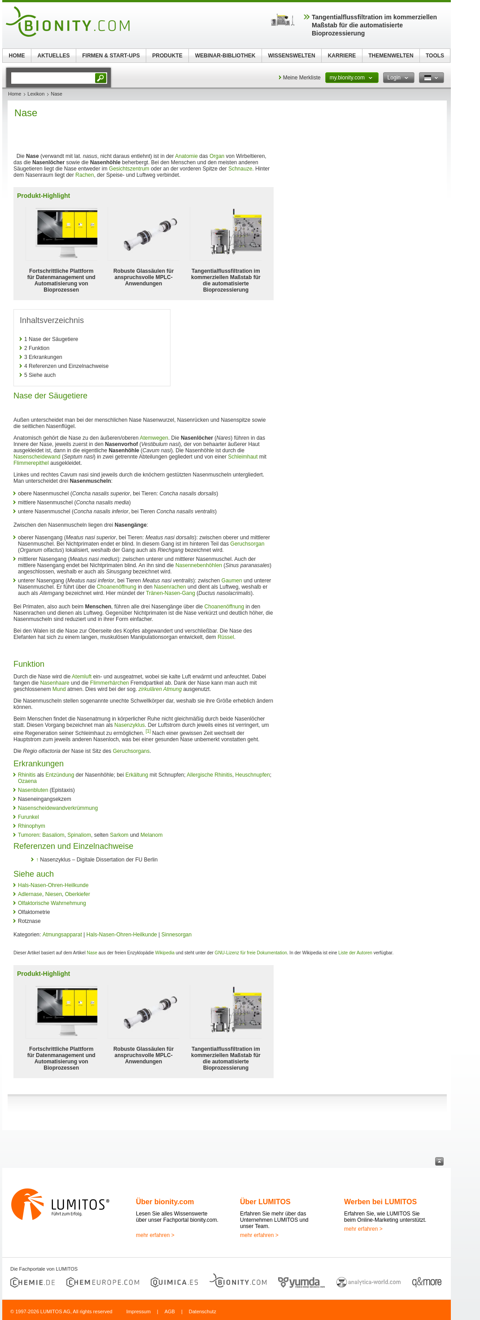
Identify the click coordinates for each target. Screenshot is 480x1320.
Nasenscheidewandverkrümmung (58, 808)
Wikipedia (165, 952)
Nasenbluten (33, 790)
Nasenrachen (170, 587)
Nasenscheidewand (37, 457)
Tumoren (28, 835)
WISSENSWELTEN (291, 55)
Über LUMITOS (265, 1202)
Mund (59, 689)
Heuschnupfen (252, 775)
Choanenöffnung (116, 587)
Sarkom (119, 835)
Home (14, 93)
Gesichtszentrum (129, 169)
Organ (216, 156)
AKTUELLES (54, 55)
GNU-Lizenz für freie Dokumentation (251, 952)
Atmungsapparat (62, 934)
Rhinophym (31, 826)
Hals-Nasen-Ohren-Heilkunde (53, 885)
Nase (92, 952)
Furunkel (28, 817)
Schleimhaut (242, 457)
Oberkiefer (77, 894)
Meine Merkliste (302, 77)
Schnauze (240, 169)
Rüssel (226, 637)
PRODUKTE (167, 55)
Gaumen (232, 580)
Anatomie (186, 156)
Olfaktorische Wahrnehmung (52, 903)
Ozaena (27, 781)
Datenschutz (202, 1311)
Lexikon (35, 93)
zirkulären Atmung (160, 689)
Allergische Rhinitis (209, 775)
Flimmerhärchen (109, 683)
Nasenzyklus (129, 725)
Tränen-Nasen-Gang (170, 593)
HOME (17, 55)
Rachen (84, 175)
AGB (170, 1311)
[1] (148, 731)
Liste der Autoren (355, 952)
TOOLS (435, 55)
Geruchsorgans (131, 751)
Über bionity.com (165, 1202)
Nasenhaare (54, 683)
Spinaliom (79, 835)
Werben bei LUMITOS (380, 1202)
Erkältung (137, 775)
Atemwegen (154, 438)
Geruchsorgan (247, 544)
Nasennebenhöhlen (198, 565)
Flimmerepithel (31, 463)
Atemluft (82, 676)
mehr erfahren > (155, 1235)
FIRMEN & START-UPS (111, 55)
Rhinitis (26, 775)
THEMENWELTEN (390, 55)
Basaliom (53, 835)
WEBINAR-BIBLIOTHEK (225, 55)
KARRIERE (342, 55)
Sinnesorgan (176, 934)
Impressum (138, 1311)
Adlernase (30, 894)
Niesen (53, 894)
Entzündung (59, 775)
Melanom (151, 835)
